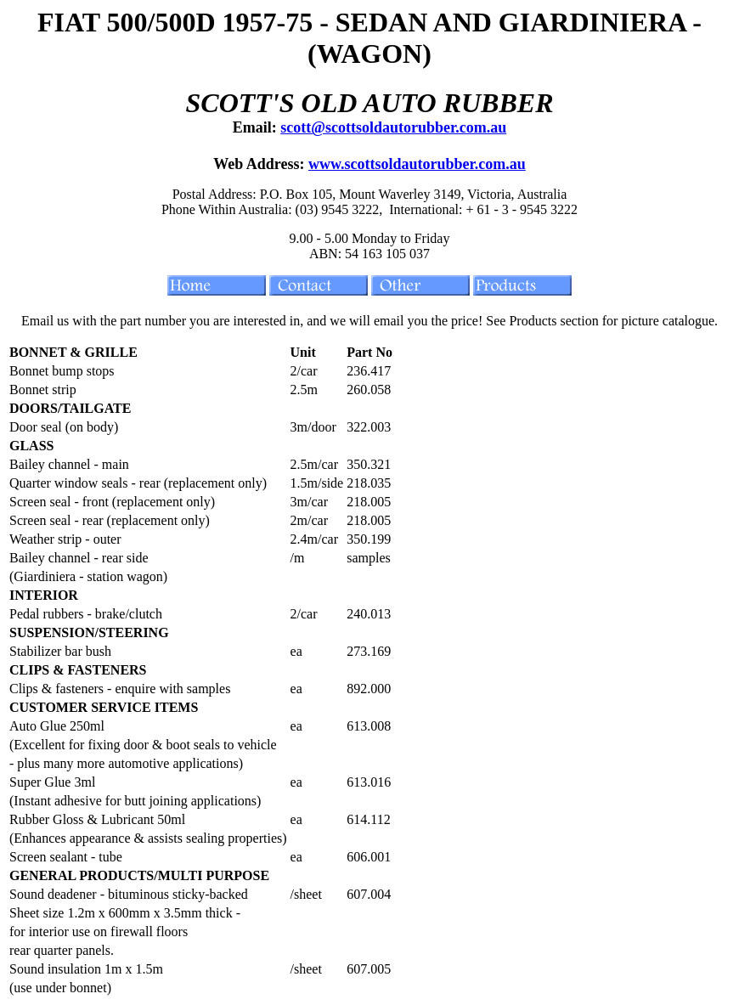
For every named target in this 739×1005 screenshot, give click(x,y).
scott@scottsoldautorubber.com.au (393, 127)
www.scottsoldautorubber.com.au (417, 163)
